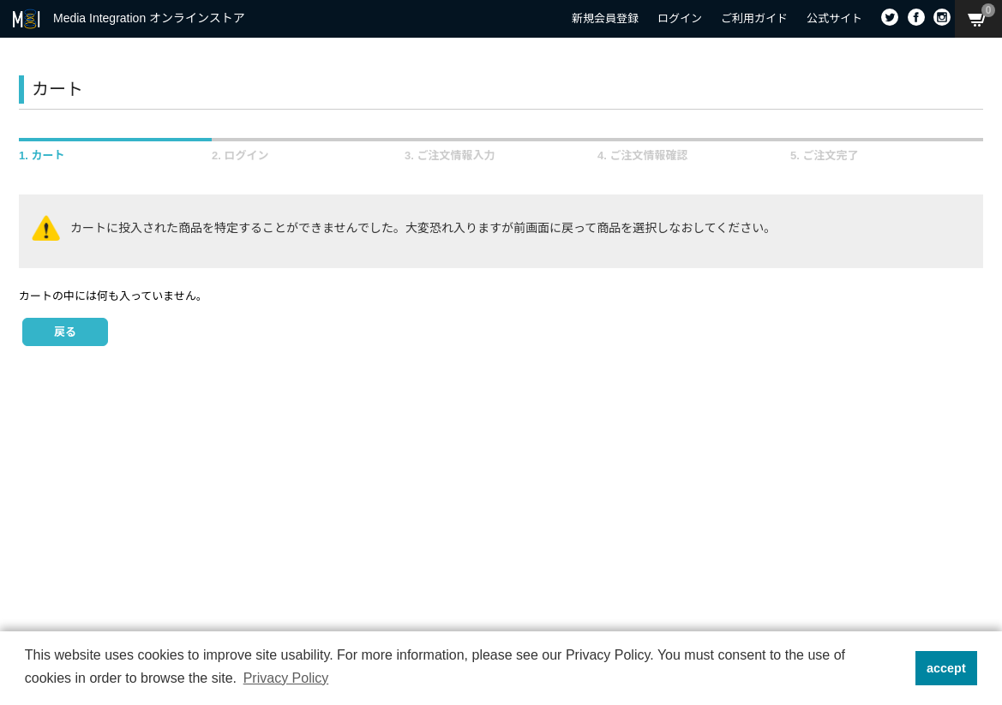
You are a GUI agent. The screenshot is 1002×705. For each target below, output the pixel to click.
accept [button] (946, 668)
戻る (65, 332)
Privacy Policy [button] (286, 678)
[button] (897, 668)
